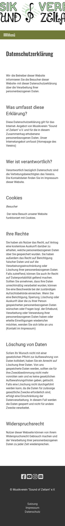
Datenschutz (32, 511)
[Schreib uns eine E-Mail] (40, 476)
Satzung (32, 504)
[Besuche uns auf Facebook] (23, 476)
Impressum (32, 507)
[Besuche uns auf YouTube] (29, 476)
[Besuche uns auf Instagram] (35, 476)
